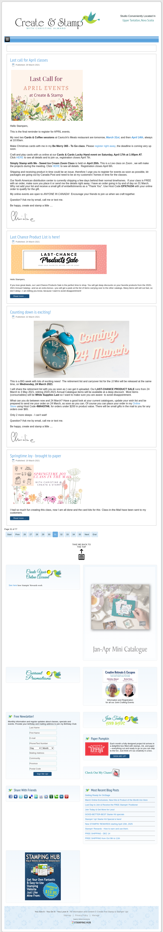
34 (73, 534)
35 (80, 534)
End (94, 534)
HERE (20, 157)
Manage (95, 915)
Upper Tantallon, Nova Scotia (138, 20)
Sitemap (67, 915)
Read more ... (19, 296)
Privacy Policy (81, 915)
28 (37, 534)
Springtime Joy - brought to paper (35, 456)
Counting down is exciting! (30, 312)
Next (87, 534)
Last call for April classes (29, 60)
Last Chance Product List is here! (35, 237)
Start (9, 534)
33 (67, 534)
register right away (105, 146)
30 (49, 534)
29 (43, 534)
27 (31, 534)
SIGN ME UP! (119, 756)
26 (24, 534)
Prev (17, 534)
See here (13, 585)
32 (61, 534)
